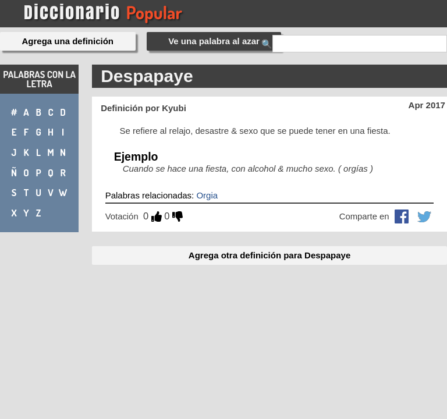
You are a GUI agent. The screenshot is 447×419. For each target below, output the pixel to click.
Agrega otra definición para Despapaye (269, 255)
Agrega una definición (68, 41)
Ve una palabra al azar (214, 41)
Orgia (207, 195)
